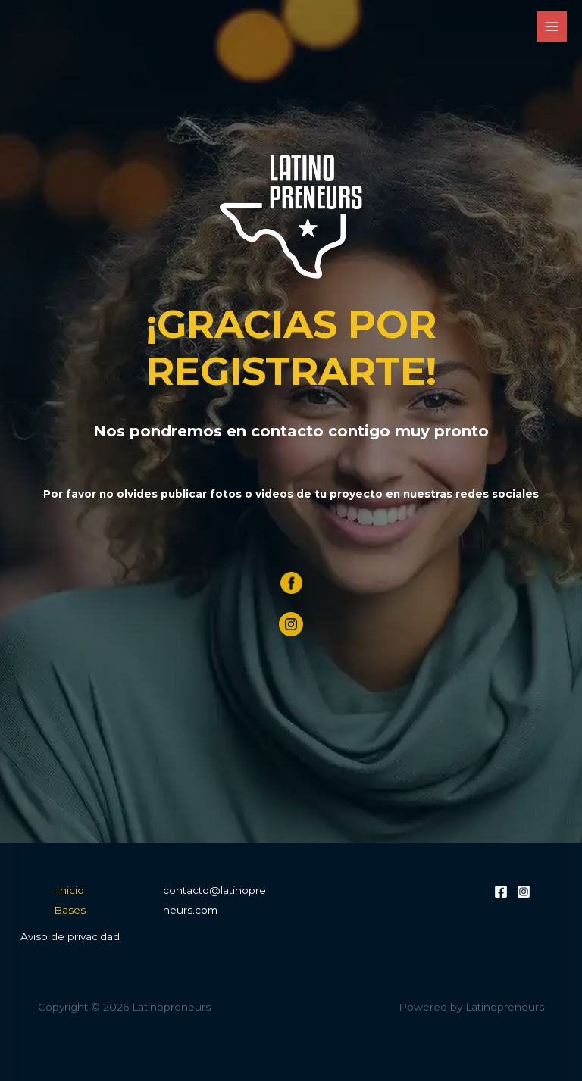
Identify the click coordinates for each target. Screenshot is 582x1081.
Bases (70, 910)
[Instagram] (523, 891)
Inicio (70, 890)
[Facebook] (501, 891)
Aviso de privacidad (70, 936)
